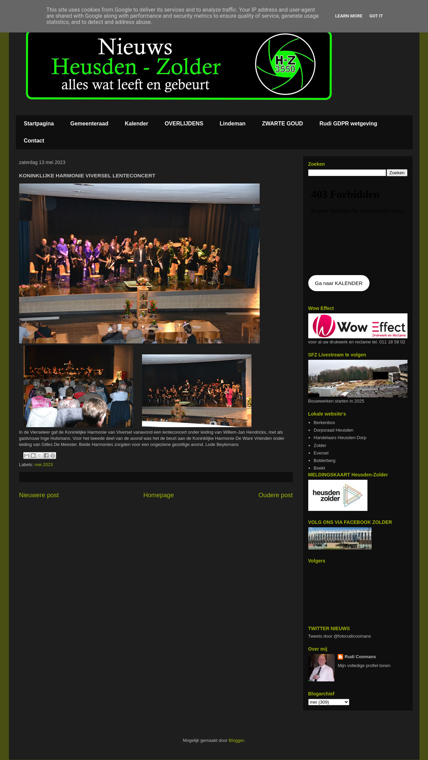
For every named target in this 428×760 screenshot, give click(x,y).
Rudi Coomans (360, 656)
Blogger (236, 740)
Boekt (319, 468)
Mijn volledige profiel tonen (364, 665)
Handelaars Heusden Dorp (340, 437)
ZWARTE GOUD (282, 123)
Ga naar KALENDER (339, 283)
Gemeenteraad (89, 123)
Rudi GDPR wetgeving (348, 123)
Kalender (136, 123)
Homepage (158, 495)
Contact (34, 141)
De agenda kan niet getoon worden (357, 226)
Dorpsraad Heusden (333, 430)
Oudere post (275, 495)
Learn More (349, 15)
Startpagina (39, 123)
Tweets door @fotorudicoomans (339, 636)
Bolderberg (325, 460)
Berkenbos (324, 422)
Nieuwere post (39, 495)
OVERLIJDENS (184, 123)
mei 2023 (44, 464)
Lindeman (233, 123)
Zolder (320, 445)
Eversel (321, 453)
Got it (376, 15)
